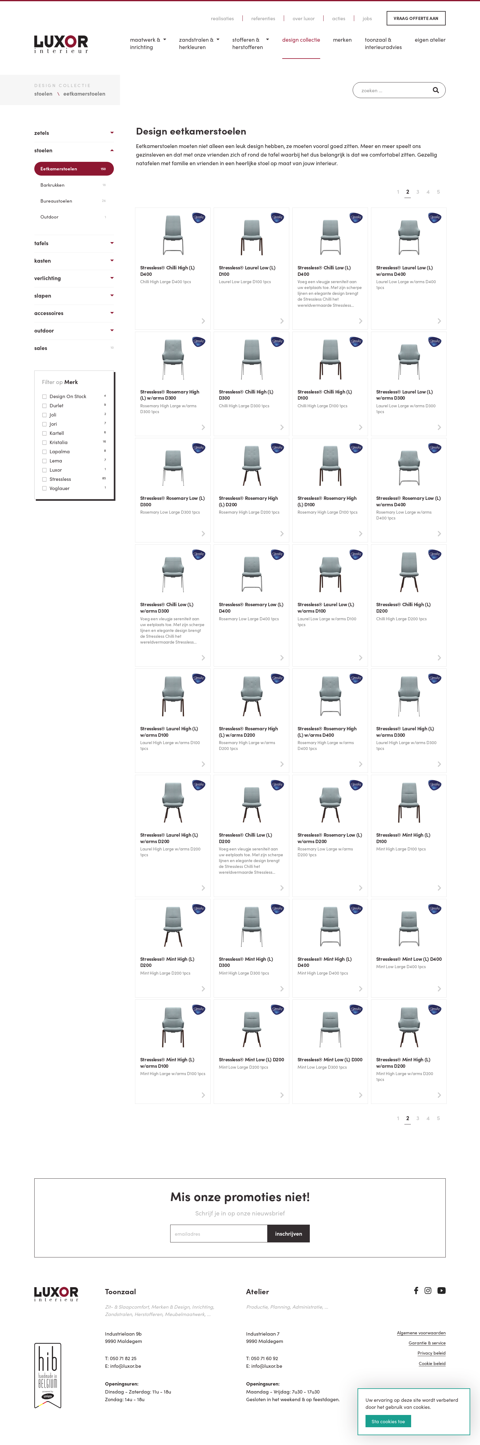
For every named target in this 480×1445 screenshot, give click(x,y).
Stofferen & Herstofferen (247, 43)
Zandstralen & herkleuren (196, 43)
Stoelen (43, 150)
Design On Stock (74, 396)
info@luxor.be (125, 1368)
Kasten (42, 260)
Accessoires (48, 313)
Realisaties (222, 18)
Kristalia (74, 442)
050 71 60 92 (264, 1360)
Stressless (74, 478)
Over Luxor (304, 18)
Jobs (367, 18)
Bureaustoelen (73, 200)
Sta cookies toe (388, 1421)
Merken (342, 39)
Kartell (74, 432)
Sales (74, 348)
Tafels (41, 243)
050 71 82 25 (123, 1360)
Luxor (74, 469)
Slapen (42, 295)
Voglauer (74, 488)
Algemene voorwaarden (421, 1337)
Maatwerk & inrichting (145, 43)
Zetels (41, 132)
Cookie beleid (432, 1368)
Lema (74, 460)
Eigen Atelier (430, 39)
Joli (74, 414)
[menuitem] (148, 47)
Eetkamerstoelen (73, 168)
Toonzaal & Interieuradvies (383, 43)
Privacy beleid (432, 1358)
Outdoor (73, 216)
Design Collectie (301, 39)
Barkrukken (73, 184)
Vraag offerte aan (416, 18)
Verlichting (47, 278)
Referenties (263, 18)
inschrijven (288, 1236)
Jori (74, 423)
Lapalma (74, 451)
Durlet (74, 405)
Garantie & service (427, 1348)
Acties (338, 18)
